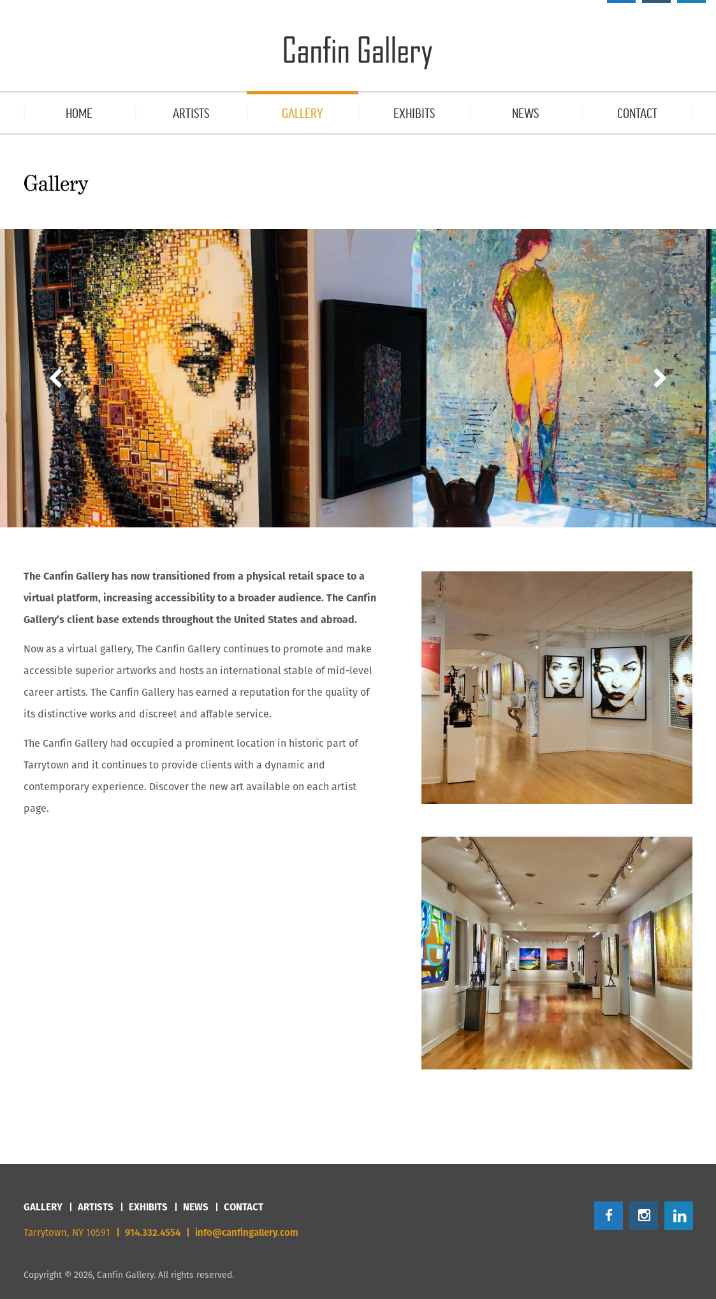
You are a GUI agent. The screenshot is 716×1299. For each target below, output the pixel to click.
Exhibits (148, 1207)
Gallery (43, 1207)
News (195, 1207)
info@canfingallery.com (246, 1232)
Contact (243, 1207)
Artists (95, 1207)
